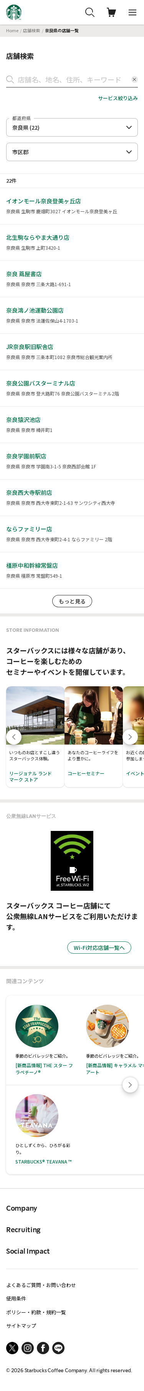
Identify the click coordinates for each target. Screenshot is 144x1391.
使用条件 (16, 1298)
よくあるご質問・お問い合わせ (41, 1285)
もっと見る (72, 601)
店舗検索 (31, 30)
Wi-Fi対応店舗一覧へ (99, 947)
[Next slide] (130, 1085)
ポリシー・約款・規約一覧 (36, 1312)
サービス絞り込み (118, 98)
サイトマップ (21, 1325)
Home (12, 30)
